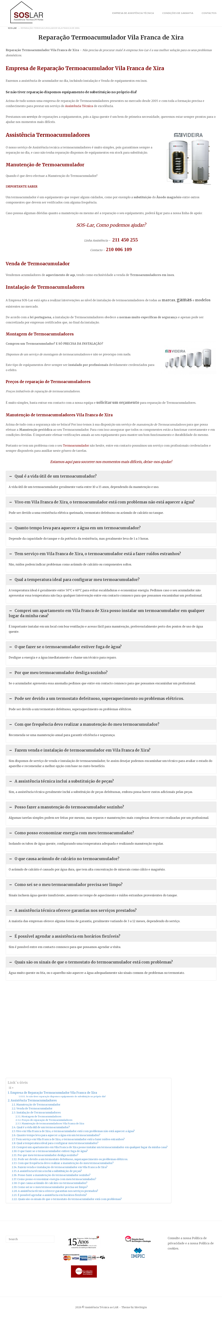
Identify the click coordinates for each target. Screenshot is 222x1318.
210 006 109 (119, 249)
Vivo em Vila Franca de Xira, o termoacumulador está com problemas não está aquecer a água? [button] (102, 502)
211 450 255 (125, 240)
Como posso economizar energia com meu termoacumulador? (56, 1179)
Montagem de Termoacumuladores (41, 1116)
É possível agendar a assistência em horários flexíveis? (52, 1195)
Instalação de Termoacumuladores (38, 1112)
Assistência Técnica (79, 106)
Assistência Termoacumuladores (34, 1100)
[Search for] (30, 1239)
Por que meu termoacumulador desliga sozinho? (48, 1155)
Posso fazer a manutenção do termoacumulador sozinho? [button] (66, 807)
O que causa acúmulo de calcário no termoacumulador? (52, 1183)
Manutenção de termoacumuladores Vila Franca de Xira (53, 1123)
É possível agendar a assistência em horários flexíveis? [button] (64, 936)
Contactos (209, 13)
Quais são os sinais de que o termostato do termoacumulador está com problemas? (70, 1199)
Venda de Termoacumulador (34, 1108)
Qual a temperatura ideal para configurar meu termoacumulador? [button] (74, 579)
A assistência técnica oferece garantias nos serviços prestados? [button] (73, 910)
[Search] (50, 1237)
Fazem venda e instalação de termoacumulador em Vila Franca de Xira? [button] (79, 750)
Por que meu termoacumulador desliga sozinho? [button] (58, 672)
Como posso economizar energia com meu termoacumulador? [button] (71, 833)
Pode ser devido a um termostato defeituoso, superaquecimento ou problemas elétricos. (73, 1159)
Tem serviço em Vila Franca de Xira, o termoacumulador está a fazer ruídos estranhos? (70, 1139)
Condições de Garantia (177, 13)
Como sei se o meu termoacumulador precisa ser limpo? (53, 1187)
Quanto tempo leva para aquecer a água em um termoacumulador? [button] (75, 528)
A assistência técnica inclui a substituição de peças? (49, 1171)
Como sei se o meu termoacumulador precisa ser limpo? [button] (66, 884)
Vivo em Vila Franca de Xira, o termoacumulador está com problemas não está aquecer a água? (75, 1131)
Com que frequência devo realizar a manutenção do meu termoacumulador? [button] (84, 724)
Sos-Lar (12, 28)
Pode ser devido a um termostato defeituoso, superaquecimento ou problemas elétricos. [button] (96, 698)
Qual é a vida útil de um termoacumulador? (43, 1127)
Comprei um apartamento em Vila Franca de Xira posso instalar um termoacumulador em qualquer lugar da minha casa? (91, 1147)
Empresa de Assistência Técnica (133, 13)
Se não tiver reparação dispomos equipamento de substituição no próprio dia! (66, 1096)
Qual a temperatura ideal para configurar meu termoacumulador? (57, 1143)
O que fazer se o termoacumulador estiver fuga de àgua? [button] (65, 646)
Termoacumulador (76, 445)
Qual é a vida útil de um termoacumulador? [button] (53, 476)
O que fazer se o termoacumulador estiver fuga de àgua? (53, 1151)
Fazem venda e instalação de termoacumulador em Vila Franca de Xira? (62, 1167)
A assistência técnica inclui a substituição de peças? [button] (61, 781)
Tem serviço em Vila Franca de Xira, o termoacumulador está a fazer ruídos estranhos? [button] (95, 553)
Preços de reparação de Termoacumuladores (47, 1120)
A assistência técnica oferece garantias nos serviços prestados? (58, 1191)
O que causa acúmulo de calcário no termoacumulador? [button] (64, 858)
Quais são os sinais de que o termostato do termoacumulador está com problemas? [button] (91, 962)
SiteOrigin (140, 1307)
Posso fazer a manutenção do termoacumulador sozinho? (54, 1175)
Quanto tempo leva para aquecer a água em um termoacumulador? (58, 1135)
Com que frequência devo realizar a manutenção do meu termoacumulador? (65, 1163)
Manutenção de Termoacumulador (38, 1104)
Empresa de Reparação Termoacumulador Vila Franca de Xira (53, 1092)
